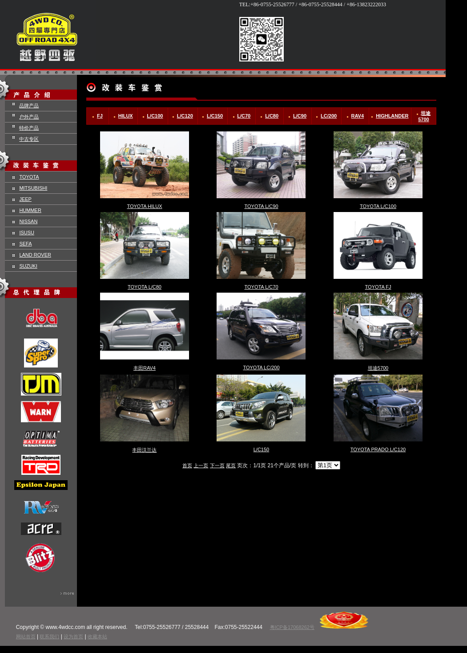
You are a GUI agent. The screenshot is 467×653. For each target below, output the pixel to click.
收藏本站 (97, 636)
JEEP (25, 199)
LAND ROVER (35, 254)
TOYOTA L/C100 (378, 206)
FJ (100, 115)
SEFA (25, 243)
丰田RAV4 (144, 368)
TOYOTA (29, 177)
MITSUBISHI (33, 188)
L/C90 (299, 115)
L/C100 (155, 115)
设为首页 (73, 636)
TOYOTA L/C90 (261, 206)
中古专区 (29, 139)
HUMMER (30, 210)
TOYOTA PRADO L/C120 (378, 449)
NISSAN (28, 221)
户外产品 (29, 116)
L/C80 (271, 115)
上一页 (200, 465)
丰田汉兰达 (144, 450)
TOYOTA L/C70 (261, 287)
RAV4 (357, 115)
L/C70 (243, 115)
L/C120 (185, 115)
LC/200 (329, 115)
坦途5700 (378, 368)
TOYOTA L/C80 (144, 287)
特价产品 (29, 128)
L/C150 (215, 115)
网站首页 (26, 636)
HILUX (125, 115)
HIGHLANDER (392, 115)
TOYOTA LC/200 (261, 367)
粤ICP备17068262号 (292, 627)
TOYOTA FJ (378, 287)
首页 (187, 465)
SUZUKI (28, 266)
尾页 (231, 465)
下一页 (217, 465)
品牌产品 (29, 105)
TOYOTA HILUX (144, 206)
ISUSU (26, 232)
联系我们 (49, 636)
